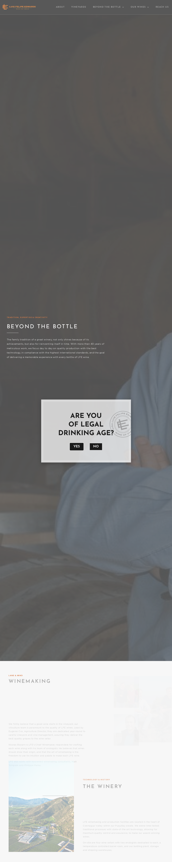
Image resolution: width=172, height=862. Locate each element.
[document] (86, 431)
